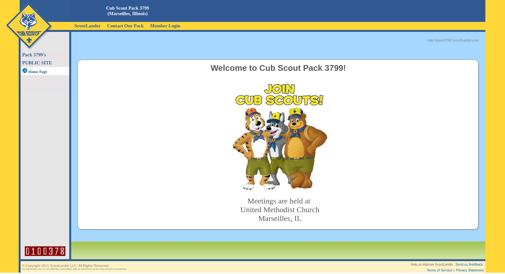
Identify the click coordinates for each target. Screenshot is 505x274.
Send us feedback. (469, 259)
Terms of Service (439, 265)
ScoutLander (87, 25)
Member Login (165, 25)
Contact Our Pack (125, 25)
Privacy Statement (470, 265)
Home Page (34, 72)
